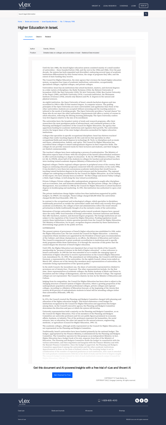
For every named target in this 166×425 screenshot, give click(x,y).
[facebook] (142, 401)
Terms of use (22, 419)
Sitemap (122, 411)
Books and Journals (58, 411)
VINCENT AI (96, 6)
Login (133, 6)
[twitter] (137, 401)
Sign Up (144, 6)
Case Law (21, 411)
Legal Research (109, 6)
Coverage (124, 6)
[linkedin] (146, 401)
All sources (88, 411)
